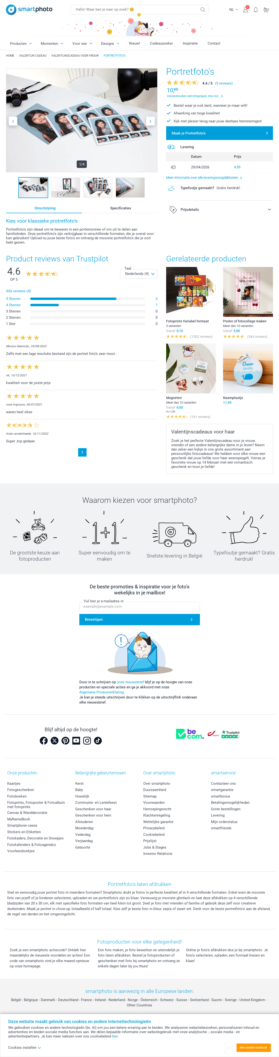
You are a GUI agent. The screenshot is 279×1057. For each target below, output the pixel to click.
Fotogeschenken (20, 790)
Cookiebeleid (153, 834)
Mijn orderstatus (224, 822)
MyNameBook (18, 819)
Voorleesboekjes (21, 851)
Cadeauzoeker (161, 43)
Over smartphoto (156, 783)
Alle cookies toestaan (253, 1047)
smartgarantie (222, 790)
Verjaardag (84, 841)
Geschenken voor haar (93, 809)
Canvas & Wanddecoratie (27, 813)
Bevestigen (94, 619)
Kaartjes (13, 783)
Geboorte (82, 847)
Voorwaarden (154, 802)
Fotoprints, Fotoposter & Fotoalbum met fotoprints (36, 804)
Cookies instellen (24, 1047)
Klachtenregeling (156, 815)
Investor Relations (157, 853)
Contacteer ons (223, 783)
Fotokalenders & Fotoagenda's (31, 845)
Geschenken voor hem (93, 815)
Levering (218, 815)
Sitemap (150, 796)
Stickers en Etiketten (24, 832)
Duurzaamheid (154, 790)
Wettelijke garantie (158, 822)
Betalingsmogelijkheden (230, 802)
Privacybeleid (153, 828)
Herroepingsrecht (157, 809)
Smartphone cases (22, 825)
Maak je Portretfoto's (189, 133)
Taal (127, 268)
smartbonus (220, 796)
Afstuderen (84, 822)
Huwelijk (82, 796)
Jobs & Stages (154, 847)
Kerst (79, 783)
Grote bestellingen (225, 809)
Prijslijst (150, 841)
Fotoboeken (17, 796)
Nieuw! (134, 43)
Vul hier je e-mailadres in (103, 601)
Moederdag (84, 828)
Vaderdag (82, 834)
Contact (214, 43)
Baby (79, 790)
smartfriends (221, 828)
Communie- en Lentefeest (96, 802)
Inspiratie (190, 43)
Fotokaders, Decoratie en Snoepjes (35, 838)
